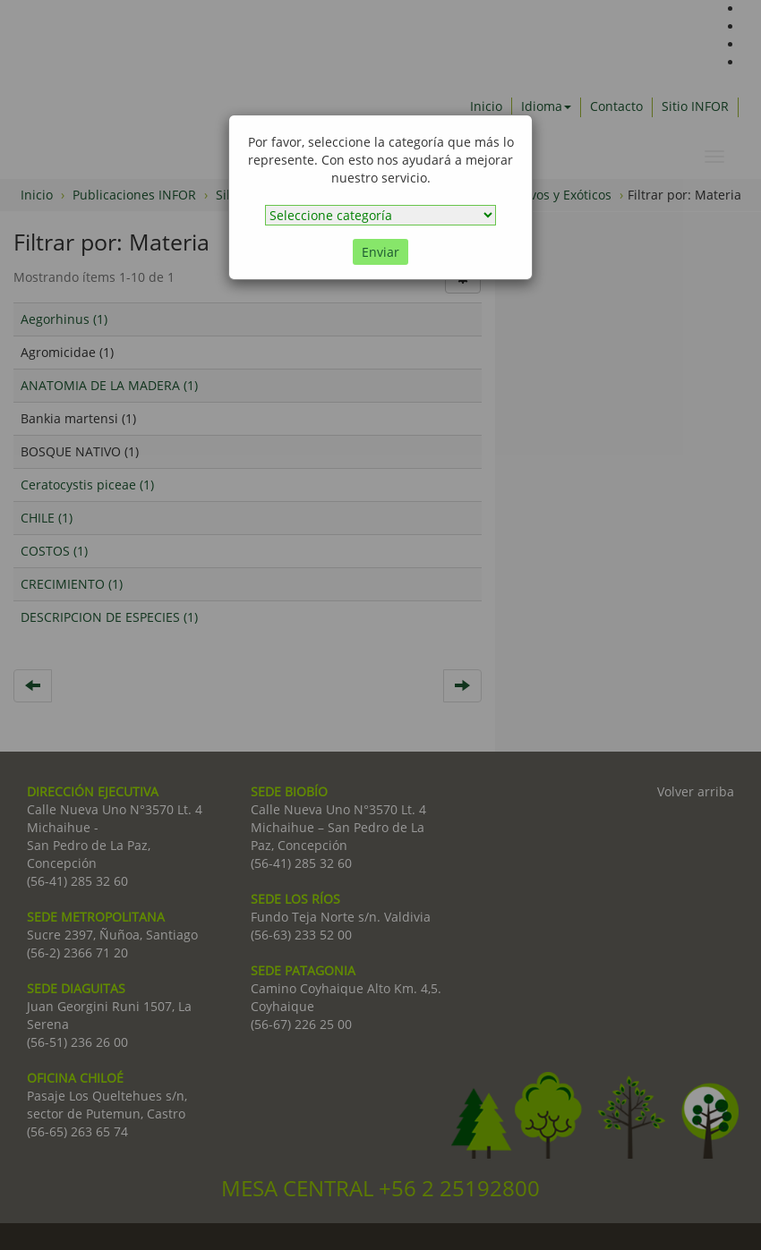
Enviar (380, 251)
